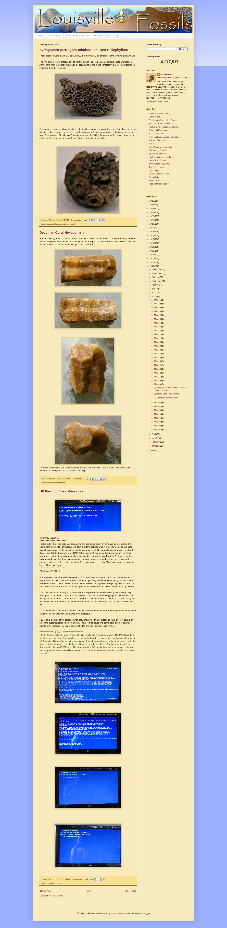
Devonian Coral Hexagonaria (61, 232)
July (154, 289)
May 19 (157, 346)
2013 (152, 251)
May (154, 296)
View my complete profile (157, 102)
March (155, 438)
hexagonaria (60, 483)
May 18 (157, 350)
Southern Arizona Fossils (160, 157)
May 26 (157, 319)
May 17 (157, 353)
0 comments (76, 220)
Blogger (146, 913)
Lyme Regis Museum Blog (160, 147)
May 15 (157, 361)
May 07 (157, 406)
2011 (152, 258)
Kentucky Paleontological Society (163, 127)
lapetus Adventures (157, 154)
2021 (152, 220)
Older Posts (130, 891)
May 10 (157, 380)
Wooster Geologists (157, 140)
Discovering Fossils (157, 150)
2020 (152, 224)
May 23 (157, 330)
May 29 (157, 307)
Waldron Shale (54, 35)
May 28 (157, 311)
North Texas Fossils (157, 160)
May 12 (157, 373)
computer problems (54, 883)
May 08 (157, 402)
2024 (152, 208)
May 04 (157, 418)
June (154, 292)
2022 (152, 216)
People (117, 35)
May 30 (157, 303)
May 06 (157, 410)
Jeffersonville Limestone (77, 35)
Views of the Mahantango (160, 113)
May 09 (157, 384)
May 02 (157, 426)
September (157, 281)
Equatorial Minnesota (158, 130)
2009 (152, 266)
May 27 (157, 315)
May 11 (157, 377)
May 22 (157, 334)
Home (39, 35)
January (155, 446)
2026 (152, 201)
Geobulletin (154, 177)
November (157, 273)
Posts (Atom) (57, 896)
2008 (152, 451)
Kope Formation (101, 35)
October (155, 277)
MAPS (151, 143)
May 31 (157, 300)
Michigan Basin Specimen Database (165, 137)
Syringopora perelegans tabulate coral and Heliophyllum (83, 50)
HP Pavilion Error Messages (61, 491)
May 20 (157, 342)
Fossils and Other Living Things (163, 120)
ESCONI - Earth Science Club (162, 123)
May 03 (157, 422)
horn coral (59, 224)
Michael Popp (166, 74)
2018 (152, 232)
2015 (152, 243)
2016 (152, 239)
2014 (152, 247)
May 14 (157, 365)
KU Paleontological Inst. (159, 164)
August (155, 285)
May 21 (157, 338)
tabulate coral (69, 224)
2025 (152, 205)
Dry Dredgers (155, 170)
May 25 (157, 323)
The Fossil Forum (156, 167)
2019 (152, 228)
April (154, 434)
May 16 (157, 357)
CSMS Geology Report (159, 174)
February (156, 442)
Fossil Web (154, 180)
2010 (152, 262)
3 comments (77, 879)
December (157, 269)
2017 (152, 235)
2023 (152, 212)
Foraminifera (154, 117)
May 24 (157, 326)
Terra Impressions (156, 133)
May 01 (157, 429)
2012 (152, 255)
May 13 (157, 369)
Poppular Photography (158, 184)
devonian (50, 224)
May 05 (157, 414)
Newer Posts (45, 891)
